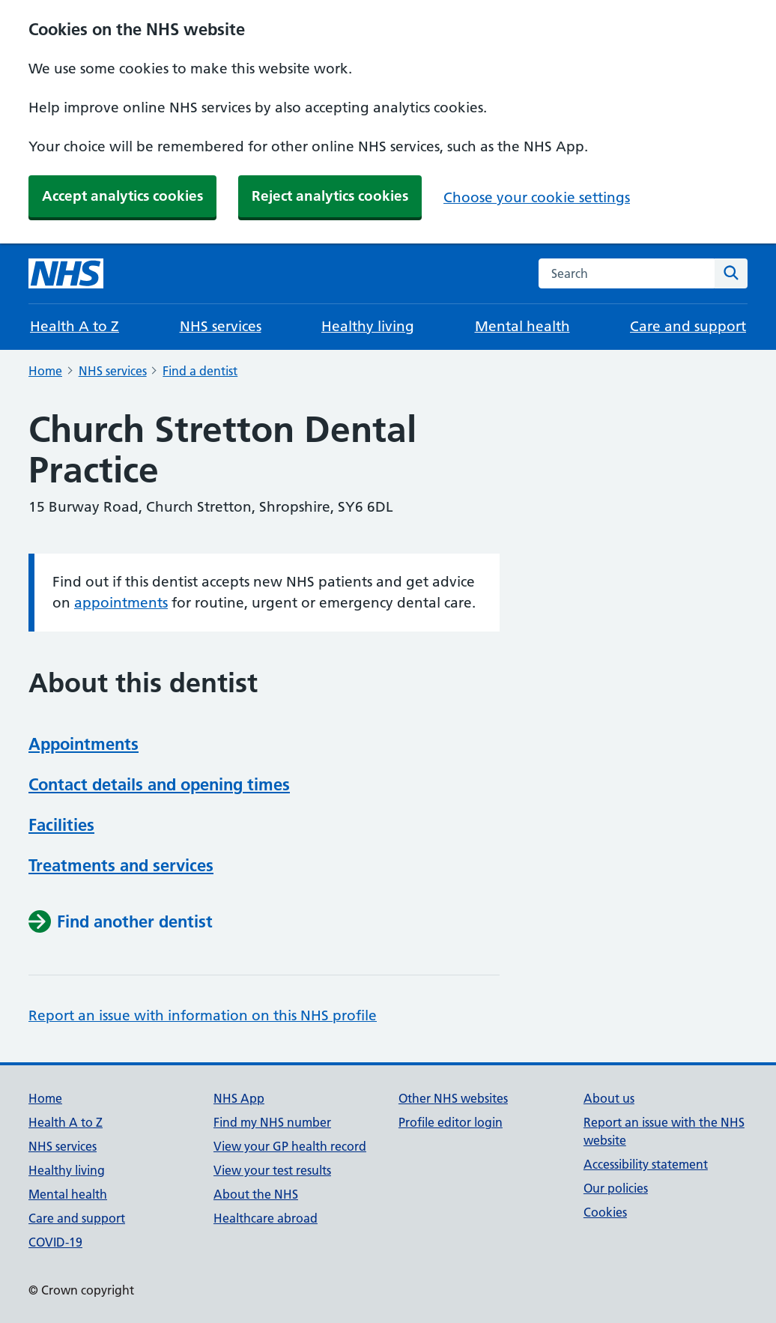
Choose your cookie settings (536, 197)
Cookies (605, 1212)
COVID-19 (55, 1242)
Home (45, 370)
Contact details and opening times (159, 784)
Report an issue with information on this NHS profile (202, 1015)
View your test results (272, 1170)
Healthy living (367, 326)
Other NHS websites (453, 1098)
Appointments (83, 743)
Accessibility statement (645, 1164)
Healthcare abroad (265, 1218)
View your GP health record (289, 1146)
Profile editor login (450, 1122)
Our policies (615, 1188)
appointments (121, 602)
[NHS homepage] (65, 273)
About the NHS (255, 1194)
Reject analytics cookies (330, 196)
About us (608, 1098)
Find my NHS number (272, 1122)
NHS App (238, 1098)
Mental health (522, 326)
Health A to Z (74, 326)
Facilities (61, 824)
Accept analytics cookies (122, 196)
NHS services (220, 326)
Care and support (688, 326)
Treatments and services (120, 865)
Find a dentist (200, 370)
